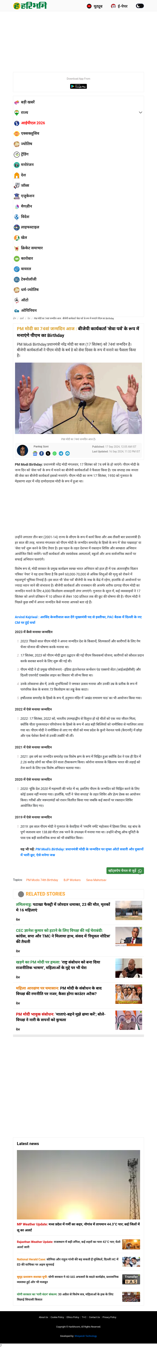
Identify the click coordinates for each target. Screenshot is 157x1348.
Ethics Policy (73, 1317)
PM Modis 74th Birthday (42, 880)
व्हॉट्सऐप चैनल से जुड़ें (126, 870)
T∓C (84, 1317)
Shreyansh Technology (86, 1336)
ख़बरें (22, 318)
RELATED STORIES (45, 894)
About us (43, 1317)
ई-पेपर (119, 6)
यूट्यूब (94, 6)
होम (14, 318)
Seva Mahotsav (96, 880)
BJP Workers (72, 880)
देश (28, 318)
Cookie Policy (57, 1317)
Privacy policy (109, 1317)
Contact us (94, 1317)
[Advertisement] (85, 41)
